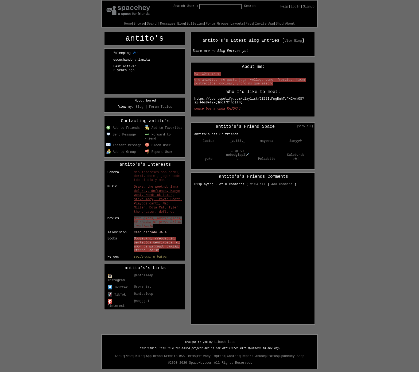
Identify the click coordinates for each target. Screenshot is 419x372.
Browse (139, 24)
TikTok (117, 295)
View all (258, 184)
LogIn (295, 7)
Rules (140, 356)
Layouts (237, 24)
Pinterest (116, 304)
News (129, 356)
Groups (222, 24)
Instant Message (124, 145)
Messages (168, 24)
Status (272, 356)
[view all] (305, 126)
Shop (280, 24)
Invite (260, 24)
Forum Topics (160, 107)
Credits (170, 356)
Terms (191, 356)
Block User (158, 145)
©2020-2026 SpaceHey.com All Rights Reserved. (210, 363)
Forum (210, 24)
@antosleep (143, 275)
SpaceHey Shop (291, 356)
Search (249, 6)
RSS (182, 356)
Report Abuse (253, 356)
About (290, 24)
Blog (181, 24)
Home (128, 24)
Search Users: (186, 6)
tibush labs (224, 342)
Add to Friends (122, 128)
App (271, 24)
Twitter (118, 287)
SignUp (309, 7)
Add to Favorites (163, 128)
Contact (233, 356)
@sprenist (142, 287)
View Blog (293, 41)
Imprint (219, 356)
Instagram (116, 278)
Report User (159, 152)
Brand (158, 356)
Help (284, 7)
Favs (249, 24)
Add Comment (281, 184)
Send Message (121, 135)
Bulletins (195, 24)
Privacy (204, 356)
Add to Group (121, 152)
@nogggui (141, 301)
